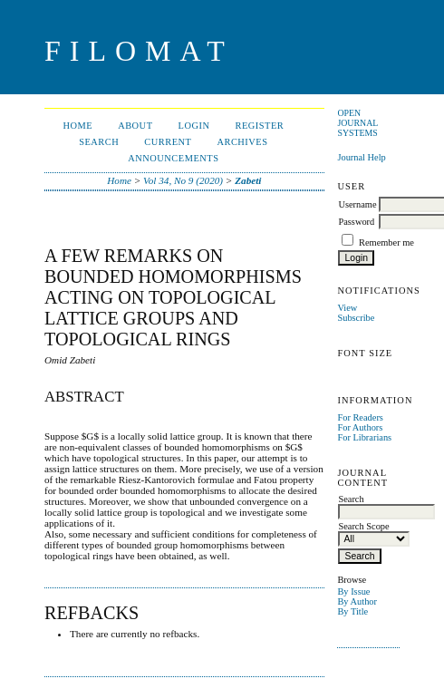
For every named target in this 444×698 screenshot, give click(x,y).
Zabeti (248, 180)
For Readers (360, 417)
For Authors (359, 427)
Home (77, 126)
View (347, 308)
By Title (352, 611)
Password (356, 222)
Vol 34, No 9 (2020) (183, 180)
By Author (357, 601)
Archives (242, 142)
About (135, 126)
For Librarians (364, 437)
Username (357, 204)
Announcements (173, 158)
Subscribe (355, 318)
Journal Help (361, 157)
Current (167, 142)
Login (194, 126)
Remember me (386, 242)
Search (99, 142)
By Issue (353, 591)
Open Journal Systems (357, 123)
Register (259, 126)
